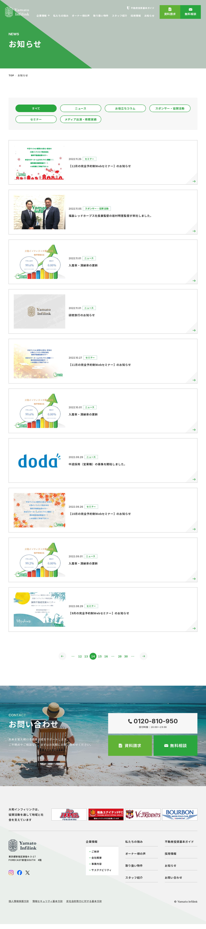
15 (99, 657)
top (11, 75)
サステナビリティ (101, 871)
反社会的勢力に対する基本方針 (84, 902)
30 (129, 657)
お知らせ (170, 866)
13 (84, 657)
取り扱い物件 (134, 866)
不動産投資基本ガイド (179, 842)
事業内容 (96, 864)
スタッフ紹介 (134, 878)
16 (106, 657)
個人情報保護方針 (19, 902)
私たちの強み (134, 842)
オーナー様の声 (135, 854)
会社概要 (96, 858)
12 (76, 657)
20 (122, 657)
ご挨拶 (95, 852)
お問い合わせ (173, 878)
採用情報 (170, 854)
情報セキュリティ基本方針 (47, 902)
